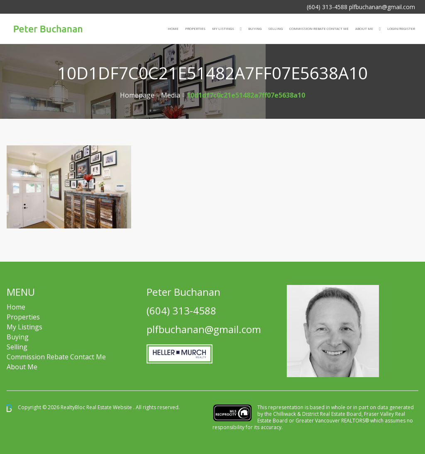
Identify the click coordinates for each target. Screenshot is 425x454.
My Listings (223, 28)
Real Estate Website (109, 407)
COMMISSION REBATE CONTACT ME (319, 28)
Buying (254, 28)
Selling (275, 28)
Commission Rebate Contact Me (56, 356)
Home (173, 28)
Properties (195, 28)
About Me (364, 28)
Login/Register (401, 28)
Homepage (137, 95)
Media (170, 95)
